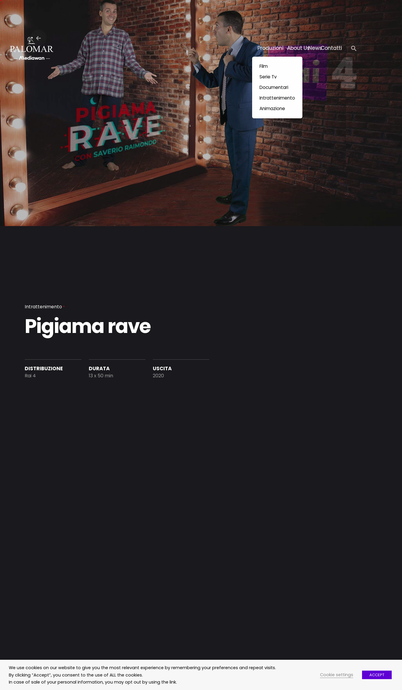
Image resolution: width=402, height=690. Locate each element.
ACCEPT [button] (376, 675)
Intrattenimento (43, 306)
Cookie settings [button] (336, 675)
